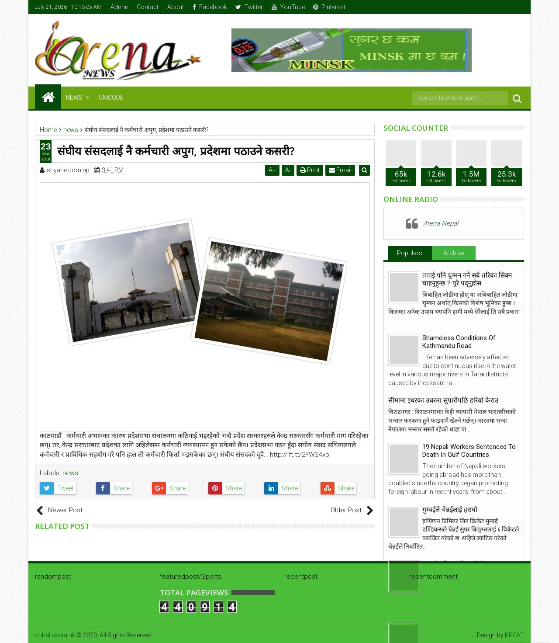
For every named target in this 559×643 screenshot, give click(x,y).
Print (311, 170)
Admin (119, 6)
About (175, 6)
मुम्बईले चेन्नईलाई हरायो (449, 510)
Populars (409, 253)
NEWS (74, 97)
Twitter (249, 6)
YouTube (288, 6)
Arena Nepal (440, 223)
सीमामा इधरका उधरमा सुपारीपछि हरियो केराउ (443, 400)
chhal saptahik (55, 635)
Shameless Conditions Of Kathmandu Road (459, 342)
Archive (453, 253)
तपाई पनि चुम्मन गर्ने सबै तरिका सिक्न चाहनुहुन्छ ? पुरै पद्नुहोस (467, 279)
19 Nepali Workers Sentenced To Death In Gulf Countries (469, 451)
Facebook (210, 6)
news (70, 473)
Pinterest (329, 6)
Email (341, 170)
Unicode (111, 97)
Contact (148, 6)
